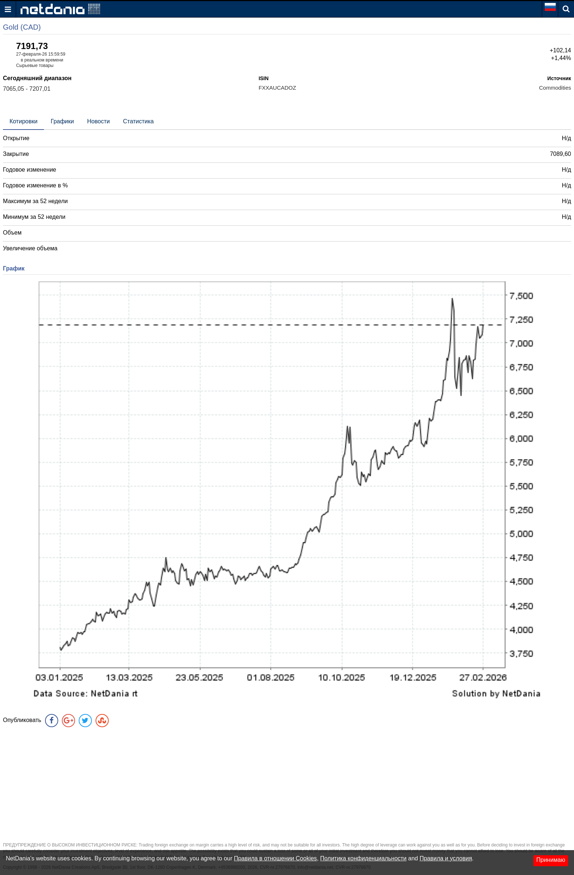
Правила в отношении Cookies (275, 858)
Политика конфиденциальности (363, 858)
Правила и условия (446, 858)
